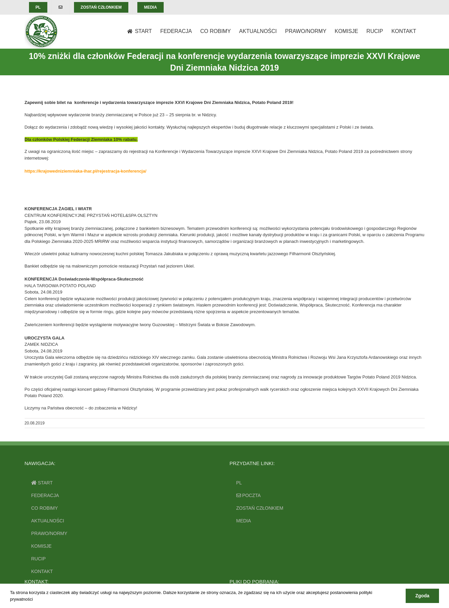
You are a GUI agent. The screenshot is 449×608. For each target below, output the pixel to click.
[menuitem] (38, 7)
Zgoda (422, 595)
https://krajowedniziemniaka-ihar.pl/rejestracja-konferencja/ (86, 171)
